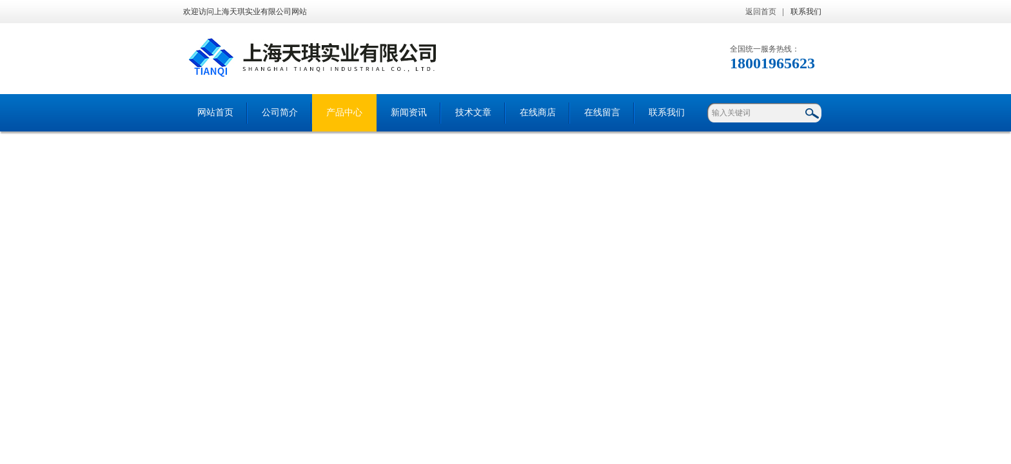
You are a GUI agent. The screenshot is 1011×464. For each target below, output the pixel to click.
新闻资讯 (409, 112)
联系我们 (805, 11)
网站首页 (215, 112)
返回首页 (760, 11)
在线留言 (602, 112)
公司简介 (280, 112)
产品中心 (344, 112)
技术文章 (473, 112)
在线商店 (538, 112)
